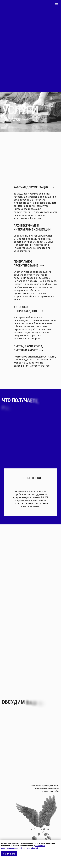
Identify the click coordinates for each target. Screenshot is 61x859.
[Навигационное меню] (56, 4)
